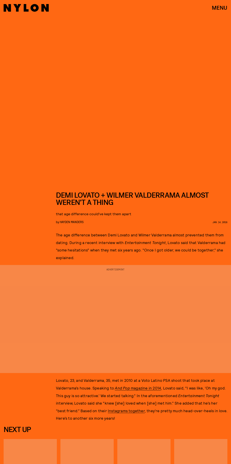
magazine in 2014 (138, 388)
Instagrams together (126, 410)
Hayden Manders (72, 222)
